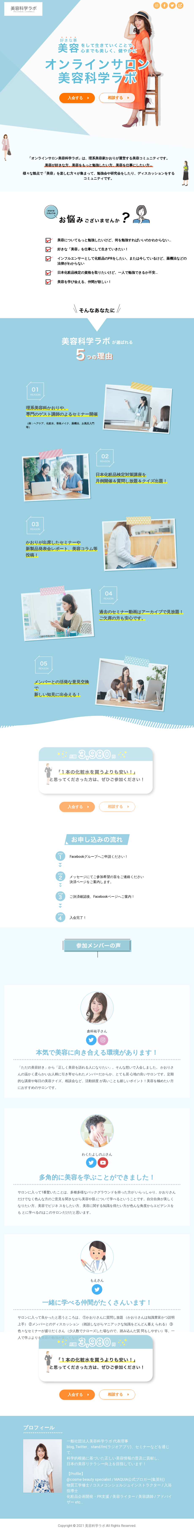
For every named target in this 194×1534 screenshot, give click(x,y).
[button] (77, 98)
